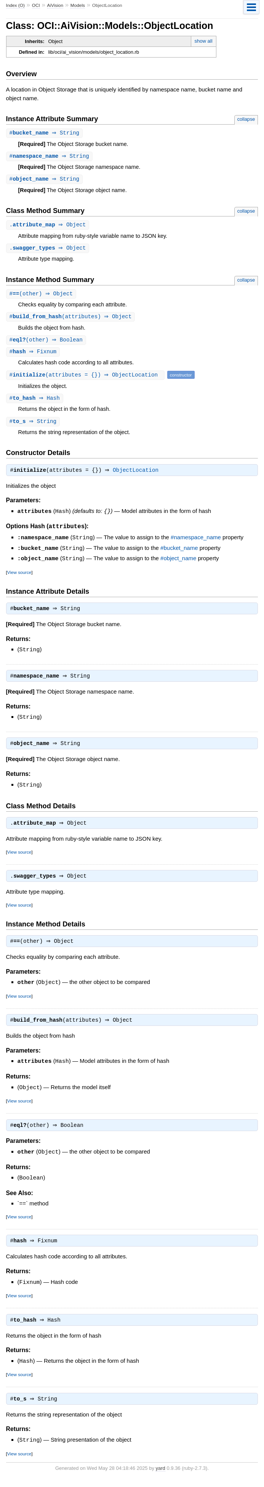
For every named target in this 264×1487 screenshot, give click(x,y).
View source (19, 575)
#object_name (178, 562)
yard (160, 1476)
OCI (36, 5)
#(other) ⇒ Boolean (47, 342)
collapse (246, 119)
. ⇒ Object (49, 226)
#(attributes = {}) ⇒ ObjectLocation (86, 378)
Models (77, 5)
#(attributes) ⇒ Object (72, 319)
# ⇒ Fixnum (34, 355)
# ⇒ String (46, 133)
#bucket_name (179, 552)
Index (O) (15, 5)
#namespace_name (196, 542)
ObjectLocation (137, 475)
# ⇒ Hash (36, 401)
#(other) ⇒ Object (42, 296)
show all (204, 41)
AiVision (55, 5)
